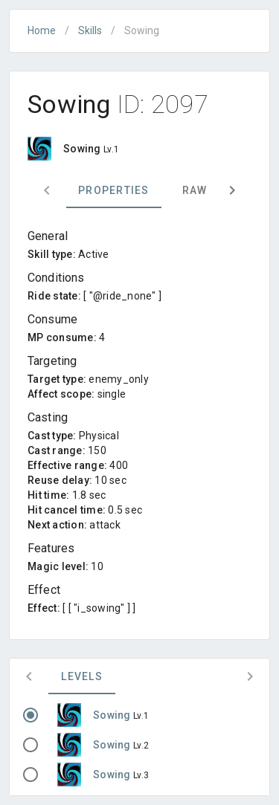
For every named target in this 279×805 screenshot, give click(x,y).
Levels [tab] (82, 676)
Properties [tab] (114, 190)
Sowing (113, 715)
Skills (90, 30)
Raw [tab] (195, 190)
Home (42, 30)
